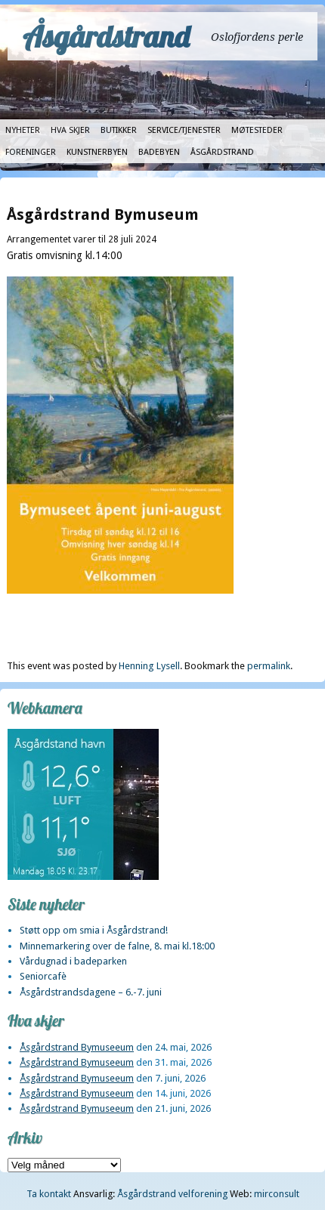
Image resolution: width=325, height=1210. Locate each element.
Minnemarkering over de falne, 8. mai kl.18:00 (117, 946)
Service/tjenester (184, 130)
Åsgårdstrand (106, 36)
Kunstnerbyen (97, 152)
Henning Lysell (149, 665)
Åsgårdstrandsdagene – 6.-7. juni (91, 992)
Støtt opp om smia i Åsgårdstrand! (94, 930)
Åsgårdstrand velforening (172, 1193)
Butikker (119, 130)
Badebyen (159, 152)
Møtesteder (257, 130)
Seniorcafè (43, 976)
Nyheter (22, 130)
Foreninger (30, 152)
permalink (268, 665)
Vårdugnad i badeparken (73, 961)
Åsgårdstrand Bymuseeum (77, 1047)
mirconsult (276, 1193)
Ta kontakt (48, 1193)
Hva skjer (70, 130)
